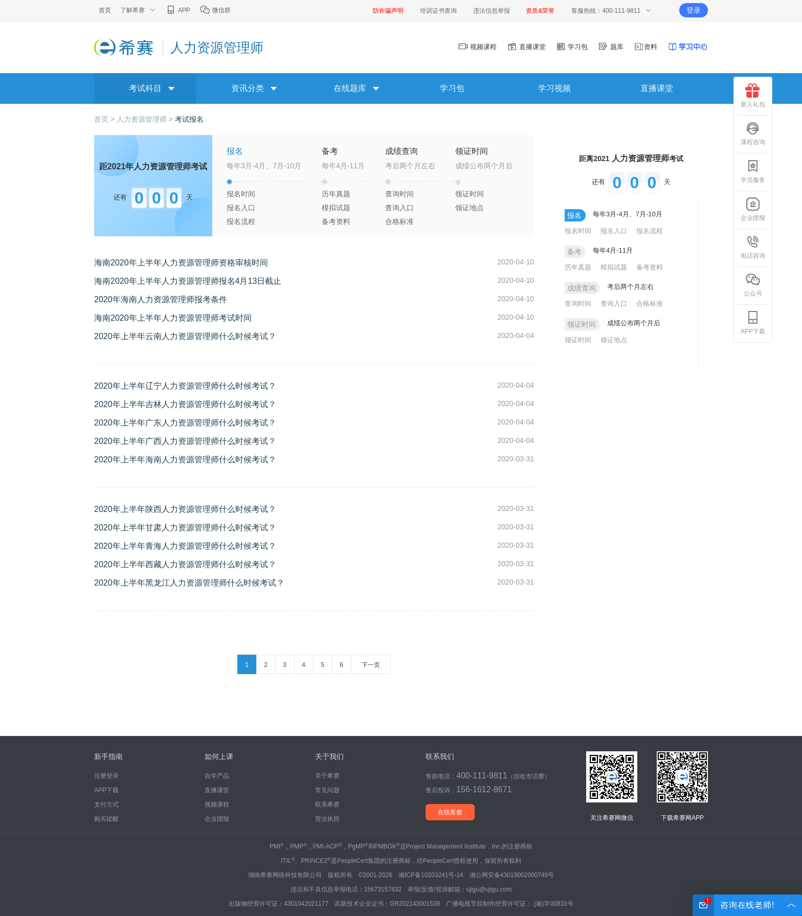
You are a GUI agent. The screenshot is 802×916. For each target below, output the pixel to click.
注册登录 (106, 775)
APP (177, 10)
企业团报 (753, 209)
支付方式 (106, 804)
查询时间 (399, 194)
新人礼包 (753, 95)
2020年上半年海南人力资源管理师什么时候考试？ (185, 459)
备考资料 (336, 221)
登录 (693, 10)
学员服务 (753, 171)
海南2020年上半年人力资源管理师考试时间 (173, 318)
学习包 (572, 47)
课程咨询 (753, 133)
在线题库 (349, 88)
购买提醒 (106, 818)
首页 (105, 10)
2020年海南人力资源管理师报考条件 (160, 299)
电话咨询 (753, 247)
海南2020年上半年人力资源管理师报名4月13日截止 (187, 281)
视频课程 (477, 47)
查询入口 (399, 208)
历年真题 (336, 194)
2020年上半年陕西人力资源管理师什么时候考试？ (185, 509)
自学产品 (217, 775)
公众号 (753, 285)
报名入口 (241, 208)
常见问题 (327, 790)
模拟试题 (336, 208)
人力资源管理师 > (146, 119)
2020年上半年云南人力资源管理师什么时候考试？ (185, 336)
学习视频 (554, 88)
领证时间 (469, 194)
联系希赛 (327, 804)
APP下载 (753, 322)
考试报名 (189, 119)
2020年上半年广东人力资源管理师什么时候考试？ (185, 422)
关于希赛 (327, 775)
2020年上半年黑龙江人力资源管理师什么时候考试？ (189, 582)
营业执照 (327, 818)
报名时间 (241, 194)
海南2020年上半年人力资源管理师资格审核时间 (181, 262)
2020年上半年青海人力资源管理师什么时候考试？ (185, 546)
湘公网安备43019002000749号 (512, 875)
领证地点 (469, 208)
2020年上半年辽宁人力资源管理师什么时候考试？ (185, 386)
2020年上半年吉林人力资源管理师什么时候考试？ (185, 404)
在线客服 (450, 812)
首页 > (105, 119)
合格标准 (399, 221)
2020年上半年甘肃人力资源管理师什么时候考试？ (185, 527)
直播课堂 (526, 47)
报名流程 (241, 221)
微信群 (215, 10)
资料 (645, 47)
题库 (610, 47)
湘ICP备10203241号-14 (430, 875)
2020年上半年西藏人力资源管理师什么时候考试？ (185, 564)
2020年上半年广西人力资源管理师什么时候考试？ (185, 441)
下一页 (371, 664)
